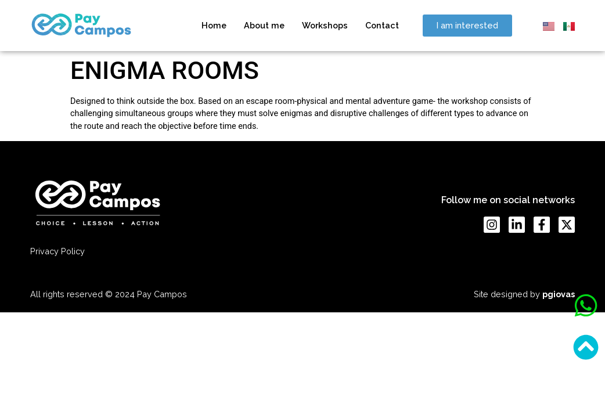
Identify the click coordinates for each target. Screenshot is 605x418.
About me (264, 25)
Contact (382, 25)
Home (213, 25)
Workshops (325, 25)
